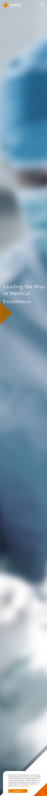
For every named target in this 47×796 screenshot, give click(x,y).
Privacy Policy (24, 786)
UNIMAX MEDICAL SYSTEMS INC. (12, 5)
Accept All (17, 791)
